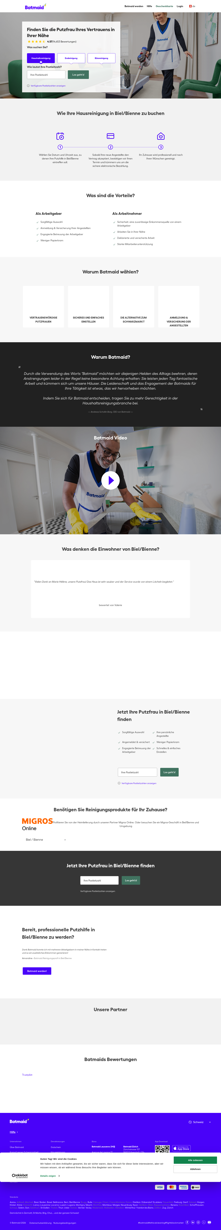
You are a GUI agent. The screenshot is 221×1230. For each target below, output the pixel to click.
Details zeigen (48, 1224)
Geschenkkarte (164, 6)
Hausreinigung (58, 1152)
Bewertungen (16, 1162)
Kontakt (13, 1181)
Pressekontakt (16, 1177)
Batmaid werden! (37, 971)
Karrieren (14, 1167)
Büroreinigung (101, 60)
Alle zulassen (195, 1208)
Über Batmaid (17, 1147)
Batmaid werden (134, 6)
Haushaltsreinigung (40, 60)
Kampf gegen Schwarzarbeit (24, 1152)
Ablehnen (195, 1217)
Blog (12, 1172)
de (192, 6)
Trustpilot (27, 1074)
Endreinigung (71, 60)
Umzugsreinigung (59, 1157)
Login (180, 6)
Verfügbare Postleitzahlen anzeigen (97, 891)
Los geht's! (78, 74)
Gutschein (56, 1147)
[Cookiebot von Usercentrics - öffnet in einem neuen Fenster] (19, 1224)
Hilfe (149, 6)
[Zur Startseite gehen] (19, 1121)
